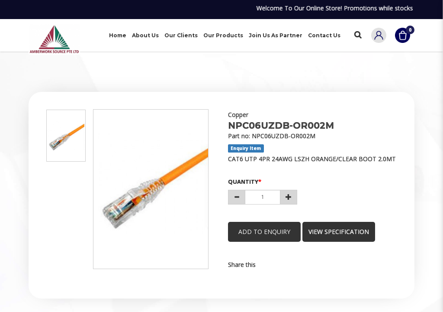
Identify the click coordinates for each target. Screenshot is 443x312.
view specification (340, 232)
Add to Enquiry (265, 232)
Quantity (243, 181)
